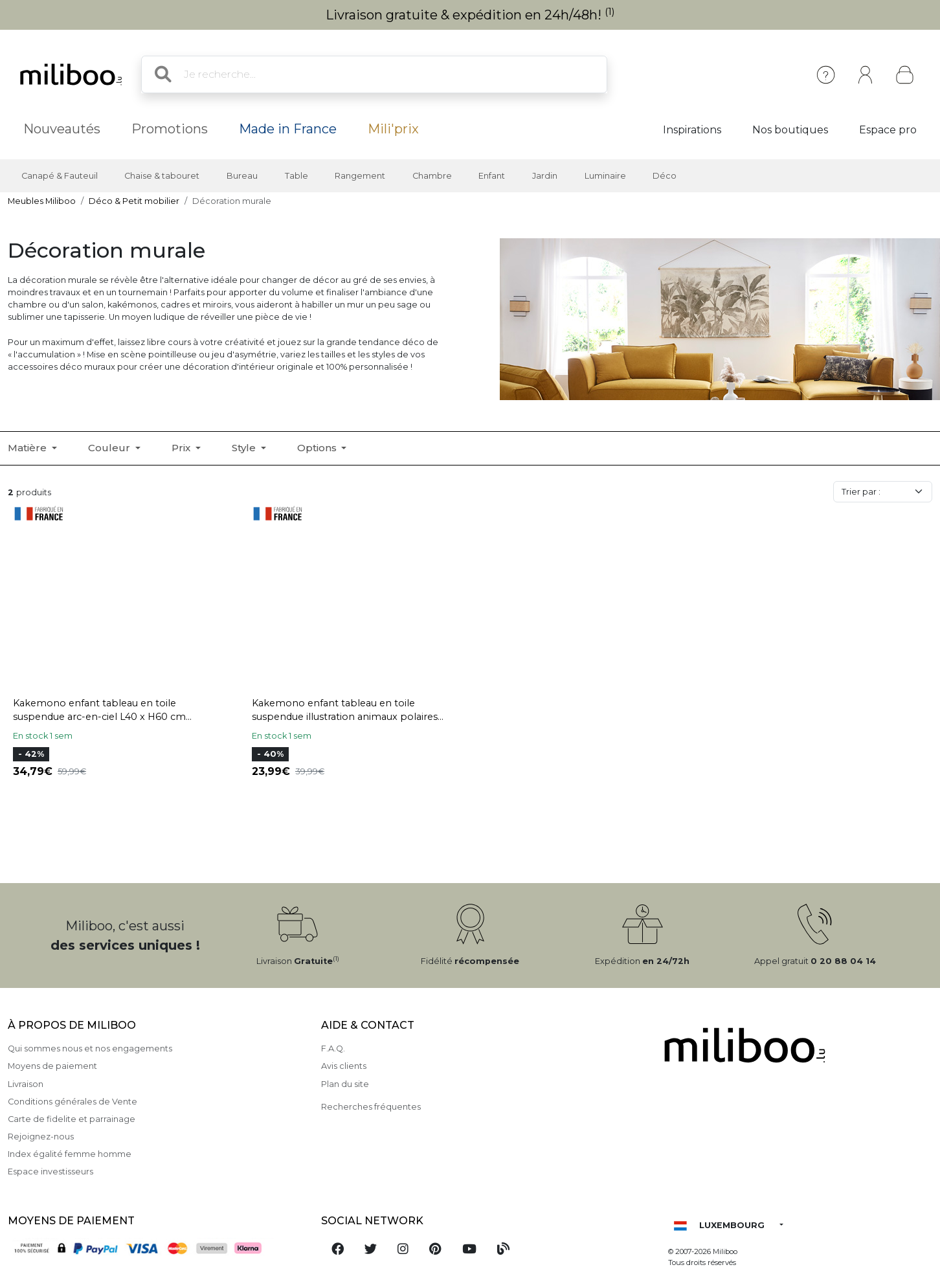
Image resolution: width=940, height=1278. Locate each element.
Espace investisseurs (50, 1171)
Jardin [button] (544, 176)
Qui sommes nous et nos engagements (90, 1048)
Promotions (169, 129)
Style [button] (245, 448)
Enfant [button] (491, 176)
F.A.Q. (333, 1048)
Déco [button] (665, 176)
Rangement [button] (360, 176)
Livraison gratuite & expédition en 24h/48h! (470, 15)
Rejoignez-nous (41, 1136)
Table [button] (296, 176)
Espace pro (888, 130)
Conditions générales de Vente (72, 1101)
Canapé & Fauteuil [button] (59, 176)
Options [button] (318, 448)
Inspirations (692, 130)
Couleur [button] (110, 448)
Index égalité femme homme (69, 1154)
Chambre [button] (432, 176)
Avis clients (343, 1066)
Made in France (288, 129)
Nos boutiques (790, 130)
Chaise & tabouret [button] (161, 176)
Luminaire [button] (605, 176)
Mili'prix (393, 129)
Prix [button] (182, 448)
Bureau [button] (242, 176)
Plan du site (345, 1084)
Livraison (25, 1084)
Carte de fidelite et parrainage (71, 1119)
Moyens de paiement (52, 1066)
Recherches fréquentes (371, 1107)
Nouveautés (61, 129)
